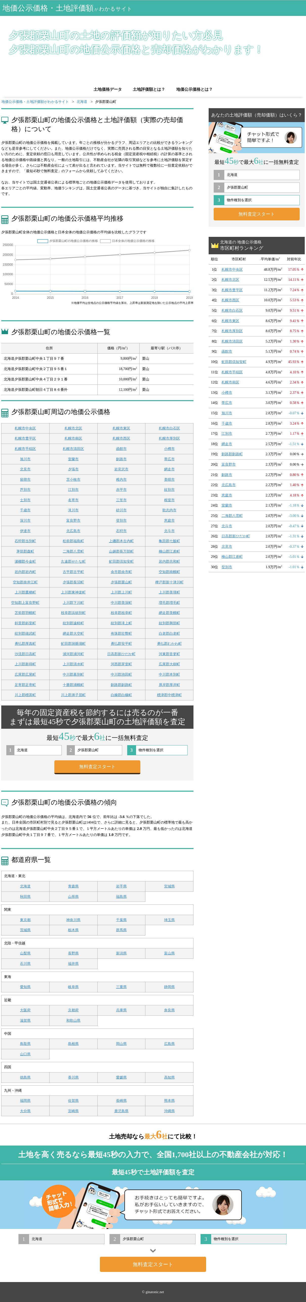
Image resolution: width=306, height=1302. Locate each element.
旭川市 (25, 459)
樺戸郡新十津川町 (169, 582)
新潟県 (121, 953)
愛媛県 (121, 1077)
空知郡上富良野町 (25, 603)
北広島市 (73, 531)
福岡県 (25, 1101)
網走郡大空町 (73, 633)
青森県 (73, 886)
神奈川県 (73, 920)
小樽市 (169, 449)
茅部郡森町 (25, 551)
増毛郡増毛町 (169, 603)
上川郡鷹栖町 (25, 592)
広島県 (169, 1044)
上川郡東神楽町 (73, 592)
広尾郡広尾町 (25, 674)
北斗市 (169, 531)
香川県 (73, 1077)
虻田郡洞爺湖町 (73, 644)
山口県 (25, 1054)
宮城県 (169, 886)
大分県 (25, 1111)
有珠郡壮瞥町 (121, 633)
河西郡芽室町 (121, 664)
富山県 (169, 953)
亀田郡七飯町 (169, 541)
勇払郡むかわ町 (169, 644)
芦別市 (25, 490)
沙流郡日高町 (25, 654)
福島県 (121, 897)
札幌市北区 (73, 428)
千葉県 (121, 920)
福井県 (73, 964)
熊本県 (169, 1101)
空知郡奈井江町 (25, 582)
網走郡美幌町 (169, 613)
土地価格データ (108, 89)
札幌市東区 (121, 428)
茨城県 (25, 930)
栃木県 (73, 930)
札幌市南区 (73, 438)
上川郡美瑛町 (169, 592)
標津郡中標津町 (169, 695)
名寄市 (73, 500)
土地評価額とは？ (149, 89)
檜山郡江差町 (169, 551)
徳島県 (25, 1077)
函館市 (121, 449)
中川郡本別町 (169, 674)
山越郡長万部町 (121, 551)
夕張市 (73, 469)
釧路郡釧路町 (121, 685)
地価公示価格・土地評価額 (67, 8)
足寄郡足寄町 (25, 685)
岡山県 (121, 1044)
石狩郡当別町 (25, 541)
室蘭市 (73, 459)
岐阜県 (73, 987)
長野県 (73, 953)
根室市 (169, 500)
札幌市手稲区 (25, 449)
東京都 (25, 920)
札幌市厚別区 (169, 438)
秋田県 (25, 897)
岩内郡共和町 (169, 561)
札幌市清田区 (73, 449)
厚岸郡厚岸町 (169, 685)
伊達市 (25, 531)
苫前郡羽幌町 (25, 613)
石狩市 (121, 531)
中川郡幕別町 (73, 674)
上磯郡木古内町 (121, 541)
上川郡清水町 (73, 664)
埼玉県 (169, 920)
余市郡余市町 (121, 572)
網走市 (169, 469)
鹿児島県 (121, 1111)
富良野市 (73, 520)
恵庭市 (169, 520)
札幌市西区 (121, 438)
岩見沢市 (121, 469)
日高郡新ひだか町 (121, 654)
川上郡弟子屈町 (73, 695)
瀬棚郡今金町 (25, 561)
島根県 (73, 1044)
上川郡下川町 (73, 603)
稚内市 (121, 480)
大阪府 (25, 1010)
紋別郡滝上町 (121, 623)
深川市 (25, 520)
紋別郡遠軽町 (73, 623)
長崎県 (121, 1101)
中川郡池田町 (121, 674)
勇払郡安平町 (121, 644)
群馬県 (121, 930)
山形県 (73, 897)
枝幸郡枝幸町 (121, 613)
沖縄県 (169, 1111)
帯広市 (169, 459)
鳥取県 (25, 1044)
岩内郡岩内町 (25, 572)
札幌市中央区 (25, 428)
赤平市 (121, 490)
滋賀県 (25, 1020)
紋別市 (169, 490)
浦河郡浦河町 (73, 654)
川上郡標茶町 (25, 695)
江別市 (73, 490)
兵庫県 (121, 1010)
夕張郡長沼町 (73, 582)
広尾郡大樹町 (169, 664)
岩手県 (121, 886)
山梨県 (25, 953)
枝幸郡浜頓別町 (73, 613)
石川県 (25, 964)
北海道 (25, 886)
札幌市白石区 (169, 428)
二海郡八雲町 (73, 551)
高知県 (169, 1077)
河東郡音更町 (169, 654)
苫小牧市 (73, 480)
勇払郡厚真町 (25, 644)
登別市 (121, 520)
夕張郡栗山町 (121, 582)
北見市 (25, 469)
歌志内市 (169, 510)
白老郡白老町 (169, 633)
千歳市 (25, 510)
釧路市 (121, 459)
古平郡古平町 (73, 572)
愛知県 (25, 987)
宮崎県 (73, 1111)
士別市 (25, 500)
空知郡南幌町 (169, 572)
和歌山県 (73, 1020)
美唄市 (169, 480)
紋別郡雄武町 (25, 633)
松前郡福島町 (73, 541)
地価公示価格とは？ (194, 89)
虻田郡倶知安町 (121, 561)
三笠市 (121, 500)
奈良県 (169, 1010)
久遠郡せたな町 (73, 561)
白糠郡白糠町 (121, 695)
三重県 (121, 987)
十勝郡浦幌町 (73, 685)
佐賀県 (73, 1101)
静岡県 (169, 987)
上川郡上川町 (121, 592)
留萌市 (25, 480)
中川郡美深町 (121, 603)
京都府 (73, 1010)
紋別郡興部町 (169, 623)
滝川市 (73, 510)
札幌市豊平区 (25, 438)
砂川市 (121, 510)
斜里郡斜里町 (25, 623)
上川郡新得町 (25, 664)
